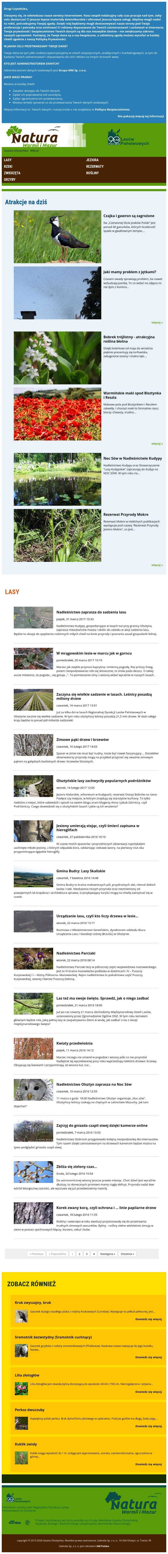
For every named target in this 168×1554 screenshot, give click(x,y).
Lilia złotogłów (27, 1375)
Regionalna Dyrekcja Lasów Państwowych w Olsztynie (35, 1508)
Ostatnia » (127, 1254)
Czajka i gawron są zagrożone (128, 215)
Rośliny (92, 173)
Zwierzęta (12, 173)
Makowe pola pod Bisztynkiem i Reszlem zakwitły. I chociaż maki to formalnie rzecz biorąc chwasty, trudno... (131, 408)
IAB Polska (102, 1546)
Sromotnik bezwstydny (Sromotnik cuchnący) (53, 1337)
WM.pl (34, 150)
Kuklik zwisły (26, 1444)
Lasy (8, 160)
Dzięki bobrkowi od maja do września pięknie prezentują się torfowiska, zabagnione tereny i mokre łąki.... (128, 352)
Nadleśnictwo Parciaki (75, 953)
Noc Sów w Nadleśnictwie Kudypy (132, 458)
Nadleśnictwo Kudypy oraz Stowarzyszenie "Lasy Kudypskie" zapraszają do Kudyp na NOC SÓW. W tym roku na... (131, 469)
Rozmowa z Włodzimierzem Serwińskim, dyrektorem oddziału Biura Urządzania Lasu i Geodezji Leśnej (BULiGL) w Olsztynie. (100, 932)
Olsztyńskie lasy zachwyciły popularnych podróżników (103, 780)
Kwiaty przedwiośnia (74, 1043)
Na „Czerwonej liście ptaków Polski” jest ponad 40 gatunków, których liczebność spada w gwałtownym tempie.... (129, 227)
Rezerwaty (95, 166)
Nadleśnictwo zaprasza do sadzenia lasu (91, 612)
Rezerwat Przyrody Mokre (125, 514)
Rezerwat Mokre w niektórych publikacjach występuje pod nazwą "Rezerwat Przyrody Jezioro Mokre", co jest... (131, 525)
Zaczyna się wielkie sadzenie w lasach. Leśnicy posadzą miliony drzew (104, 696)
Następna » (107, 1254)
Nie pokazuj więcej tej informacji (141, 116)
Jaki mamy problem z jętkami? (129, 272)
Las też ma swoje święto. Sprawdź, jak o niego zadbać (102, 998)
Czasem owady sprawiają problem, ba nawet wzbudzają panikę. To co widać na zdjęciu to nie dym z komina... (132, 283)
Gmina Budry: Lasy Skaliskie (80, 871)
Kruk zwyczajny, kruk (33, 1302)
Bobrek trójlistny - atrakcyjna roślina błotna (129, 339)
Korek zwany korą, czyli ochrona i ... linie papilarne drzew (106, 1207)
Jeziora (92, 160)
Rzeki (8, 166)
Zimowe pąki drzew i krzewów (82, 739)
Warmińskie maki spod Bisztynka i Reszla (132, 395)
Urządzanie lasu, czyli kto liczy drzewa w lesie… (97, 916)
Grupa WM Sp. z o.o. (72, 70)
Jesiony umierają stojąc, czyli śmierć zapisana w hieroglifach (97, 827)
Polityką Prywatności (50, 39)
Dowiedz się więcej (148, 1319)
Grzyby (10, 180)
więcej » (157, 322)
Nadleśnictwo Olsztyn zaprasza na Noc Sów (94, 1084)
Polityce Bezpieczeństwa (112, 109)
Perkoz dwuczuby (29, 1409)
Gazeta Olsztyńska (16, 150)
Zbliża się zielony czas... (76, 1166)
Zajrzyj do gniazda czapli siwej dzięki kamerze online (102, 1125)
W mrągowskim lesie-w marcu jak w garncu (94, 653)
